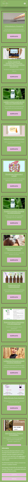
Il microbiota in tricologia (14, 26)
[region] (14, 464)
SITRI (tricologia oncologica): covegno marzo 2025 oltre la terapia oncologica (14, 63)
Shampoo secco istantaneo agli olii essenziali (14, 323)
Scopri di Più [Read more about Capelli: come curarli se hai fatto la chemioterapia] (14, 113)
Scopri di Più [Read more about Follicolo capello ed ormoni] (14, 149)
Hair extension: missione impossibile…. (14, 434)
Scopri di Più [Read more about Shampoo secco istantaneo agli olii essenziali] (14, 335)
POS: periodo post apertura (14, 398)
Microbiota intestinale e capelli (14, 175)
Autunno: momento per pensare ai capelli (14, 249)
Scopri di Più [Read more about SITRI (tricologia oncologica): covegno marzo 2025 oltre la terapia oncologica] (14, 76)
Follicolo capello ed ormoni (14, 139)
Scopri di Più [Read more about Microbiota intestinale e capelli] (14, 186)
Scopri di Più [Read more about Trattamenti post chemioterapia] (14, 297)
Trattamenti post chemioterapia (14, 286)
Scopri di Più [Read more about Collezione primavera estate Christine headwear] (14, 372)
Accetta (14, 474)
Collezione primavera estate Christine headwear (14, 361)
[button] (24, 3)
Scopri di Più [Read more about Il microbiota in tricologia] (14, 36)
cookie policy (22, 456)
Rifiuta (14, 479)
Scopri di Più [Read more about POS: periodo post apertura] (14, 408)
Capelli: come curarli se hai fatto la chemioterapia (14, 102)
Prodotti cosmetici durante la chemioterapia (14, 212)
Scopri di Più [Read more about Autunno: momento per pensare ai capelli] (14, 260)
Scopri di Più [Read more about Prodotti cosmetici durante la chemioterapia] (14, 223)
